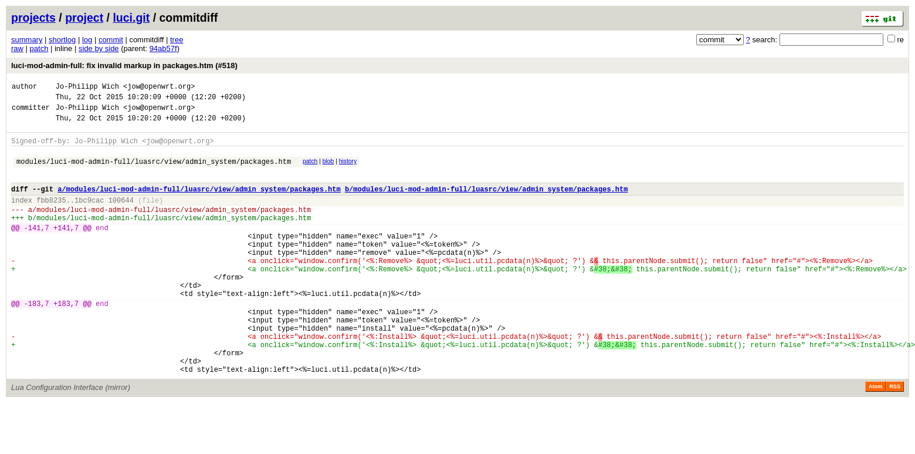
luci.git (131, 17)
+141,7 (66, 249)
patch (39, 48)
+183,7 (66, 340)
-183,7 (36, 340)
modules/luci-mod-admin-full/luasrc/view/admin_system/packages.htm (153, 172)
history (348, 170)
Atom (875, 437)
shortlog (62, 39)
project (84, 17)
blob (328, 170)
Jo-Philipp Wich (87, 88)
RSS (894, 437)
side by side (99, 48)
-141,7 (36, 249)
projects (33, 17)
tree (176, 39)
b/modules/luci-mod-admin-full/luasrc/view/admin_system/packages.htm (486, 203)
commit (111, 39)
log (87, 39)
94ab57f (163, 48)
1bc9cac (89, 216)
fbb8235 (51, 216)
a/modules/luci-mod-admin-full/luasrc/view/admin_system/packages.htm (198, 203)
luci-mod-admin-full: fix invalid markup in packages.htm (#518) (124, 65)
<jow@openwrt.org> (159, 88)
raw (17, 48)
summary (26, 39)
